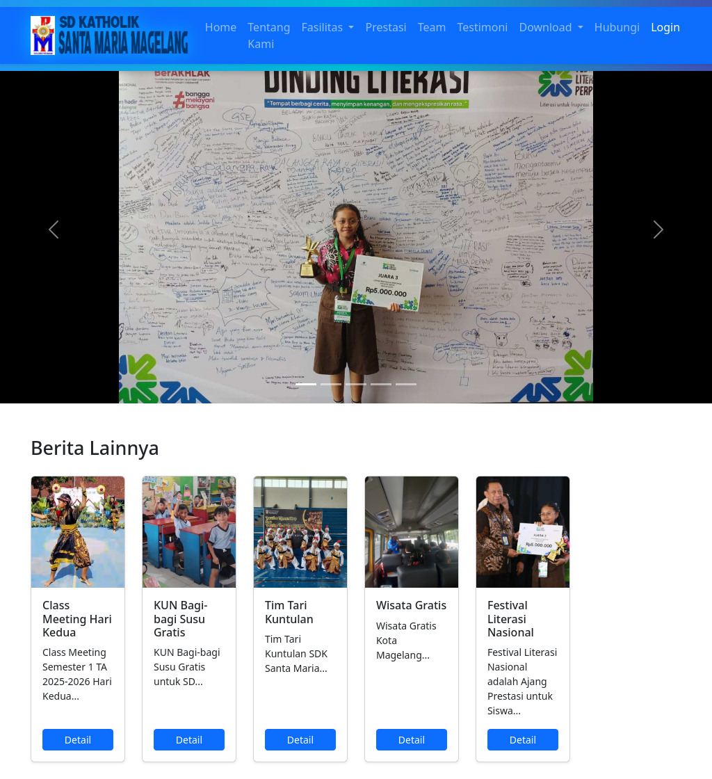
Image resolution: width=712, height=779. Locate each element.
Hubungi (617, 27)
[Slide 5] (406, 384)
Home (221, 27)
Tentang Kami (269, 35)
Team (432, 27)
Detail (78, 739)
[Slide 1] (306, 384)
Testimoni (482, 27)
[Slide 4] (381, 384)
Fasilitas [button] (324, 27)
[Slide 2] (331, 384)
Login (665, 27)
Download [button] (546, 27)
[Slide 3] (356, 384)
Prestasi (385, 27)
